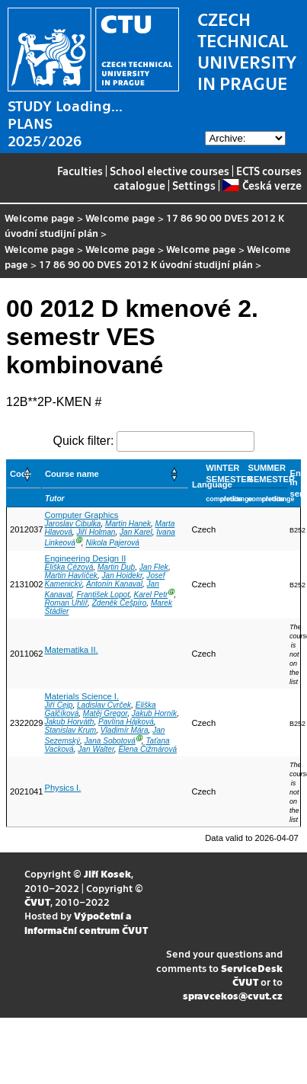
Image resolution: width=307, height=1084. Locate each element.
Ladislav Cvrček (104, 705)
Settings (194, 185)
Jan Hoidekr (122, 575)
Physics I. (62, 787)
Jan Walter (96, 749)
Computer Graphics (81, 515)
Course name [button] (72, 473)
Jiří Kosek (107, 873)
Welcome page (40, 217)
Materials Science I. (81, 696)
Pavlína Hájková (126, 722)
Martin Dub (116, 567)
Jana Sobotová (110, 741)
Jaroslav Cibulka (72, 524)
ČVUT (37, 901)
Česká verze (261, 185)
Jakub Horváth (69, 722)
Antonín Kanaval (114, 584)
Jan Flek (153, 567)
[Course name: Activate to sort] (114, 474)
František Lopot (102, 594)
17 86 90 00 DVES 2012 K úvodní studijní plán (146, 264)
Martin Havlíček (70, 575)
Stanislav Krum (70, 730)
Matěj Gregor (105, 713)
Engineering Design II (85, 558)
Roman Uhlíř (66, 603)
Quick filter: (83, 440)
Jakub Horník (154, 713)
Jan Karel (136, 532)
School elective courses (169, 170)
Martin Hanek (128, 524)
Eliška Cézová (68, 567)
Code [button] (20, 473)
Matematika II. (71, 649)
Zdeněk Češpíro (119, 603)
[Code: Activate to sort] (24, 474)
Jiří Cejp (58, 705)
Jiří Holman (95, 532)
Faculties (80, 170)
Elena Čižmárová (147, 749)
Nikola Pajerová (112, 543)
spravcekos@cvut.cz (233, 995)
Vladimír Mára (125, 730)
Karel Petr (151, 594)
